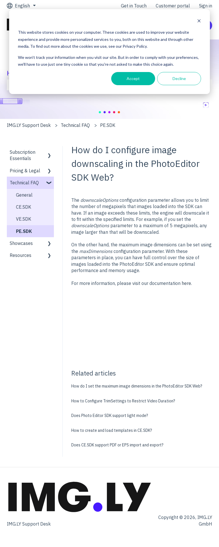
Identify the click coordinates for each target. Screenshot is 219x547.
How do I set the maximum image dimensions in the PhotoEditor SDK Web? (136, 386)
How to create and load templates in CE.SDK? (111, 430)
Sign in (205, 6)
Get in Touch (134, 6)
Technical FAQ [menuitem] (24, 182)
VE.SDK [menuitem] (23, 219)
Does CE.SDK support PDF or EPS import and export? (117, 445)
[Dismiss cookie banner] (199, 21)
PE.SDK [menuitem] (24, 231)
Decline (179, 78)
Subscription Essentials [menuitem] (22, 155)
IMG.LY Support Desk (29, 125)
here (186, 283)
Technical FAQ (75, 125)
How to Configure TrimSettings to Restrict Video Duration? (123, 401)
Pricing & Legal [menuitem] (25, 170)
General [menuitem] (24, 195)
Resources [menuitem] (20, 255)
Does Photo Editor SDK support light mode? (109, 415)
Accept (133, 78)
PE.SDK (107, 125)
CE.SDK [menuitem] (23, 207)
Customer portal (173, 6)
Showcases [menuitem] (21, 243)
